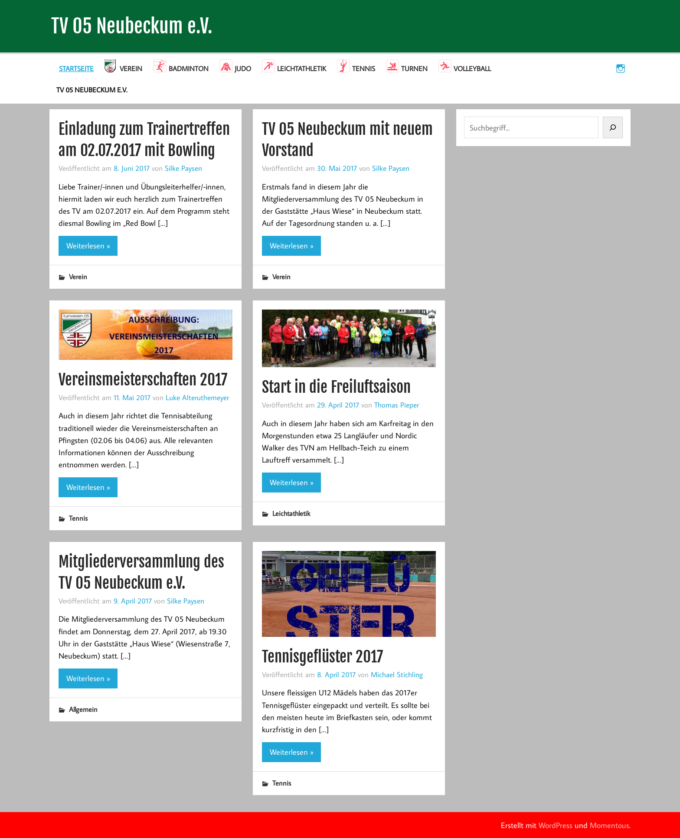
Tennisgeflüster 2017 (322, 656)
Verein (131, 68)
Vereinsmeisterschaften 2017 (143, 379)
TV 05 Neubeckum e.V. (131, 26)
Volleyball (472, 68)
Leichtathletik (301, 68)
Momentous (609, 825)
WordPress (555, 825)
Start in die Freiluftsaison (336, 387)
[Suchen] (613, 127)
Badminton (189, 68)
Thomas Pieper (396, 404)
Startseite (76, 68)
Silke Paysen (183, 168)
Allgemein (83, 709)
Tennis (363, 68)
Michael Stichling (397, 674)
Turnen (414, 68)
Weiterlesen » (88, 246)
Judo (243, 68)
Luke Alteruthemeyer (197, 397)
